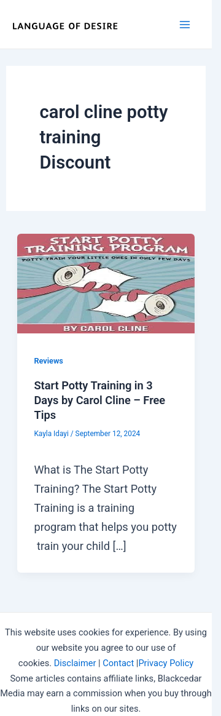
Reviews (48, 360)
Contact (118, 663)
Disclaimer (75, 663)
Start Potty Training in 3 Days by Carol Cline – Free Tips (99, 400)
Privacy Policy (165, 663)
